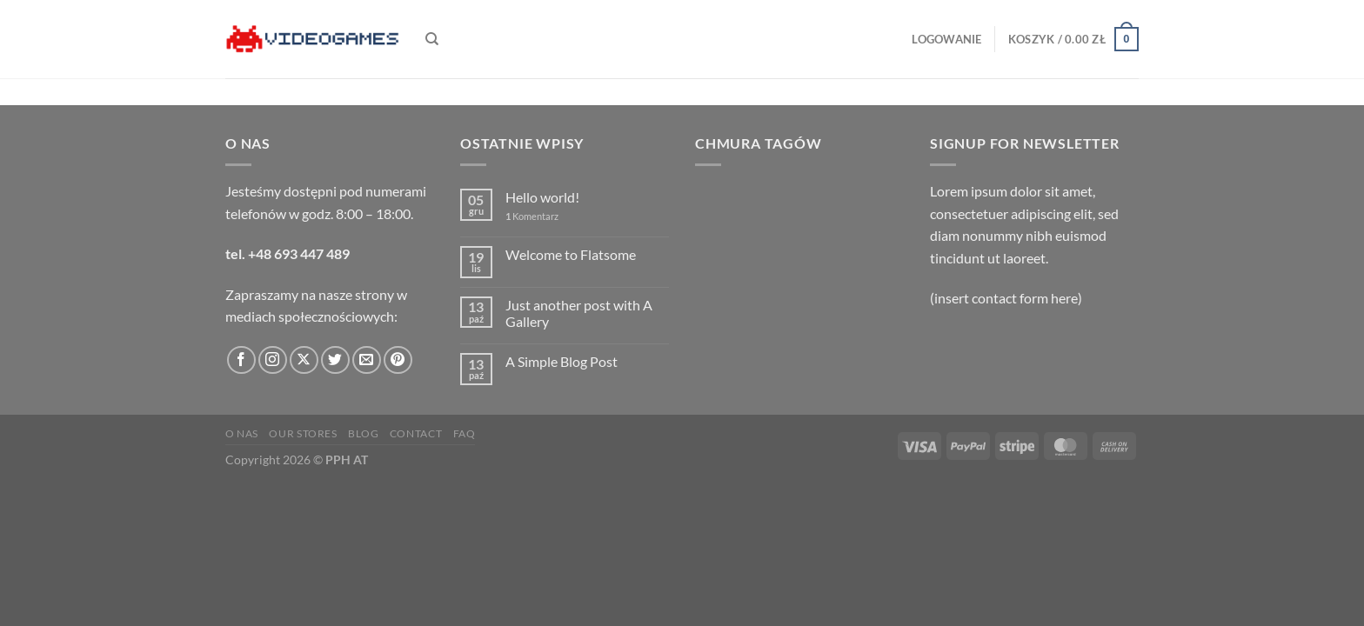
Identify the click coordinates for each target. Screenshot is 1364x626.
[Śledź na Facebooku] (241, 360)
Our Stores (303, 433)
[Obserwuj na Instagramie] (272, 360)
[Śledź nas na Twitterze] (335, 360)
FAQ (464, 433)
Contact (416, 433)
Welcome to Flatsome (570, 254)
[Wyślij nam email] (366, 360)
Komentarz (531, 216)
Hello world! (542, 197)
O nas (241, 433)
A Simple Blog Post (561, 361)
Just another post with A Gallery (578, 313)
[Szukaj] (431, 39)
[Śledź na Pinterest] (398, 360)
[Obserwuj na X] (304, 360)
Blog (363, 433)
